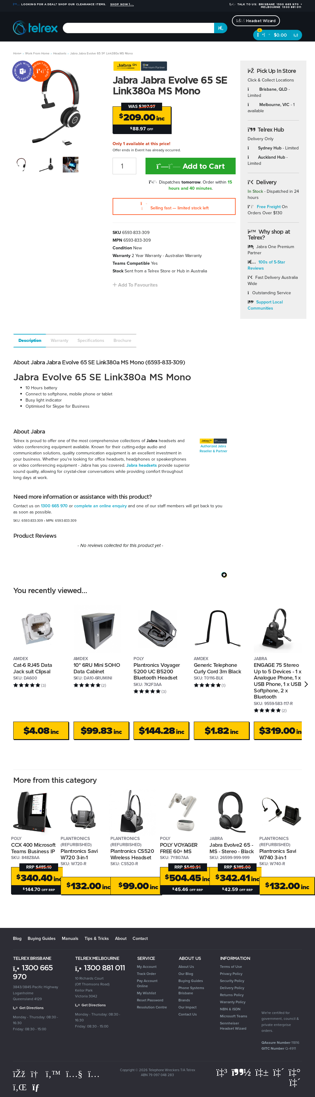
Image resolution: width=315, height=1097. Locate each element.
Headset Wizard (255, 21)
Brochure (122, 340)
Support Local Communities (265, 305)
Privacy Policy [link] (231, 973)
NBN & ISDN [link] (230, 1009)
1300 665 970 (54, 506)
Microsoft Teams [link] (233, 1016)
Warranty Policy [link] (232, 1002)
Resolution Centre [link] (152, 1007)
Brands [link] (184, 1000)
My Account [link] (147, 966)
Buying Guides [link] (190, 981)
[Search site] (221, 28)
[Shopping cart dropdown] (296, 35)
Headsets (55, 49)
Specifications (91, 340)
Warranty (59, 340)
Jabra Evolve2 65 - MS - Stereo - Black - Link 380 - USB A (231, 851)
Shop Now (122, 4)
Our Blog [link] (185, 973)
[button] (135, 284)
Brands (268, 49)
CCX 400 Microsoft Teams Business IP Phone (33, 851)
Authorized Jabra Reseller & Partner (213, 448)
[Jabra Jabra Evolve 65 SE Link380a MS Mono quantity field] (125, 166)
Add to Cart (191, 166)
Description (30, 340)
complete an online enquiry (100, 506)
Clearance (245, 49)
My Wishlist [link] (146, 993)
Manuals (70, 938)
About (120, 938)
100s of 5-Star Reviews (266, 265)
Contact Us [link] (187, 1014)
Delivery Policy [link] (232, 988)
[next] (306, 684)
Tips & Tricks (97, 938)
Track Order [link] (146, 973)
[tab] (29, 340)
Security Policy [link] (232, 981)
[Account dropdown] (292, 51)
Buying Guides (42, 938)
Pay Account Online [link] (147, 983)
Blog (17, 938)
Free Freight (269, 207)
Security (187, 49)
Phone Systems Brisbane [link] (191, 990)
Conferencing (84, 49)
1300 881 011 (100, 968)
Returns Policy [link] (232, 995)
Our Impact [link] (187, 1007)
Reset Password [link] (150, 1000)
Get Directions (28, 1008)
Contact (140, 938)
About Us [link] (186, 966)
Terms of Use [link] (231, 966)
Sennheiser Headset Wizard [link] (233, 1025)
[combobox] (138, 28)
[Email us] (37, 1087)
